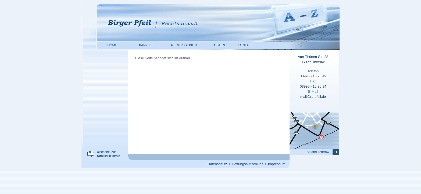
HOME (112, 45)
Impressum (276, 164)
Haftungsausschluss (247, 164)
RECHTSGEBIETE (184, 45)
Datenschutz (217, 164)
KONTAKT (245, 45)
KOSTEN (218, 45)
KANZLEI (145, 45)
